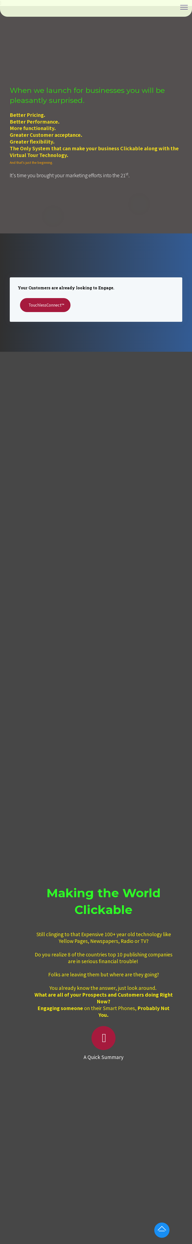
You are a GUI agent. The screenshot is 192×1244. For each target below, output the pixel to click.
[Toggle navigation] (184, 7)
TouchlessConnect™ (51, 304)
